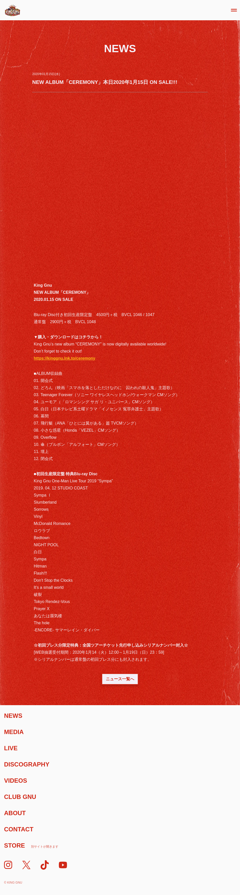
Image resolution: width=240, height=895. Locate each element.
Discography (26, 764)
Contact (18, 829)
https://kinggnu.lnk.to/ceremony (64, 358)
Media (14, 731)
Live (11, 748)
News (13, 715)
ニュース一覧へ (120, 679)
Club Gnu (20, 796)
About (15, 813)
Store (31, 845)
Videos (15, 780)
